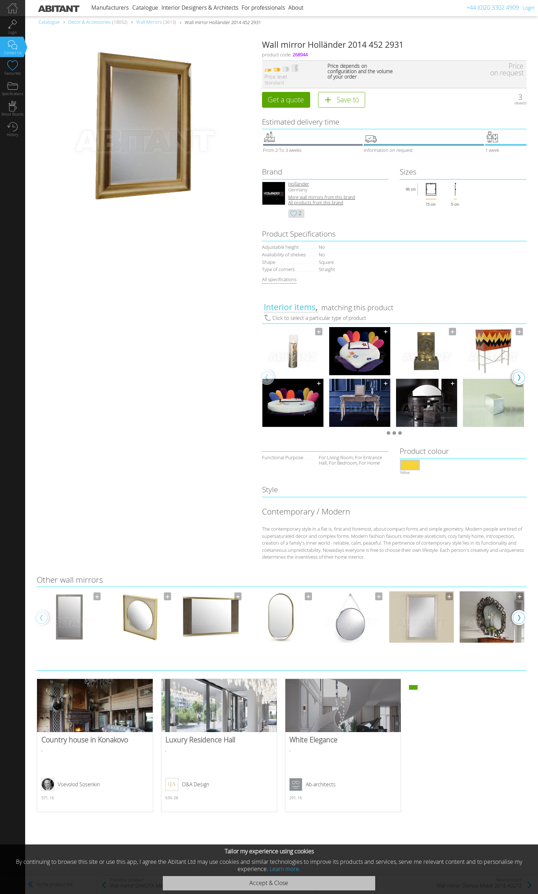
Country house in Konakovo (95, 745)
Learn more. (285, 869)
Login (528, 7)
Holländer (298, 184)
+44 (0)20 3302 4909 (492, 7)
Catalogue (145, 7)
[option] (292, 377)
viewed (520, 103)
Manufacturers (110, 7)
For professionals (263, 7)
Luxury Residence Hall (219, 745)
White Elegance (343, 745)
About (295, 7)
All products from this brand (315, 203)
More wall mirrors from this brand (321, 197)
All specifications (279, 279)
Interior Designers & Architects (199, 7)
